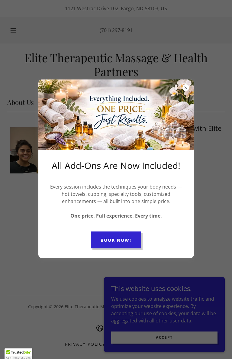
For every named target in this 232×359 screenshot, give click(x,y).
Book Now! (116, 240)
